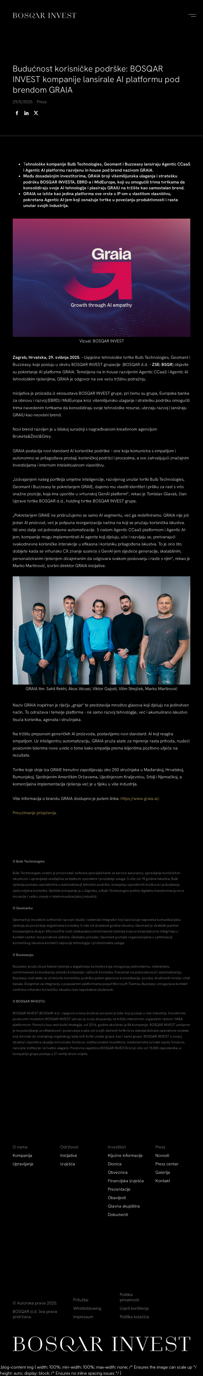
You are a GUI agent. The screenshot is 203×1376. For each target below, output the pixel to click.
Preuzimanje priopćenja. (35, 813)
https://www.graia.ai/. (140, 798)
